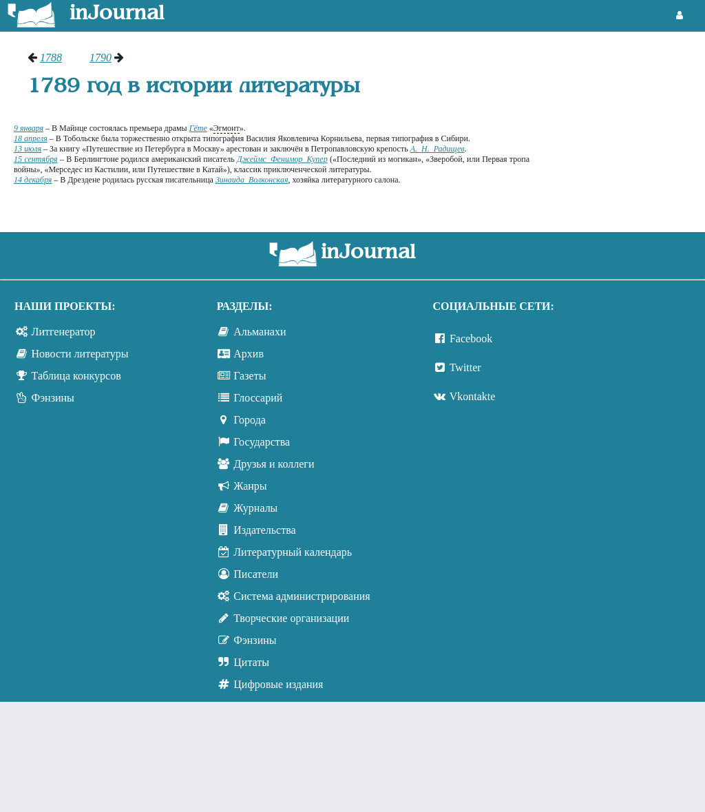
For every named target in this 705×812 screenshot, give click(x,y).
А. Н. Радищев (437, 149)
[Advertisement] (624, 103)
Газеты (249, 376)
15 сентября (36, 159)
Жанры (249, 486)
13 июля (27, 149)
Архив (248, 354)
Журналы (255, 508)
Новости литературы (80, 354)
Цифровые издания (278, 684)
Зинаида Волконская (251, 180)
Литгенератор (64, 331)
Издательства (264, 530)
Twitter (465, 367)
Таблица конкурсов (76, 376)
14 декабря (33, 180)
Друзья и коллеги (273, 464)
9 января (28, 128)
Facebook (471, 338)
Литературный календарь (292, 552)
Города (249, 420)
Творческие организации (291, 618)
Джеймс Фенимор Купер (282, 159)
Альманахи (259, 331)
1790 (101, 57)
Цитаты (251, 662)
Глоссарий (257, 398)
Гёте (198, 128)
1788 (51, 57)
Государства (261, 442)
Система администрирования (301, 596)
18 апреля (31, 138)
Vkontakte (473, 396)
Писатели (255, 574)
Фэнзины (53, 398)
